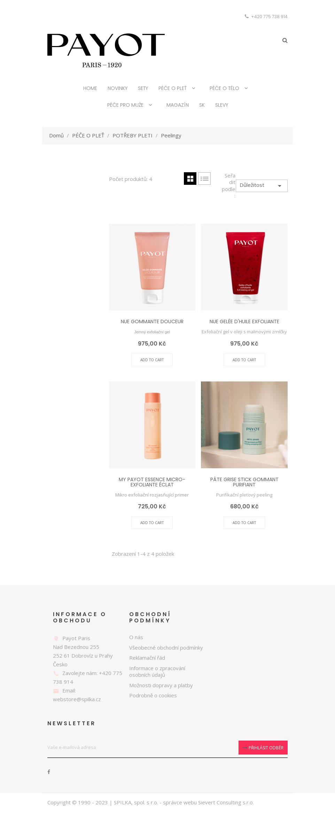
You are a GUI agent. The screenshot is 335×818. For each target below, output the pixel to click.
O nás (136, 637)
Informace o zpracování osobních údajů (157, 672)
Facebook (48, 772)
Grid (190, 179)
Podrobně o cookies (153, 695)
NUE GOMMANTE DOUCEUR (152, 322)
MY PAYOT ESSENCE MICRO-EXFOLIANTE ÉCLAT (152, 482)
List (204, 179)
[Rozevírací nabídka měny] (280, 17)
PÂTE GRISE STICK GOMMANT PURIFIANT (244, 482)
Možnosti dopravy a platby (161, 685)
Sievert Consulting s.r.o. (226, 802)
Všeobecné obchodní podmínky (166, 647)
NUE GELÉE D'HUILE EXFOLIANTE (244, 322)
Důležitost (262, 186)
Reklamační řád (147, 658)
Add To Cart (152, 360)
